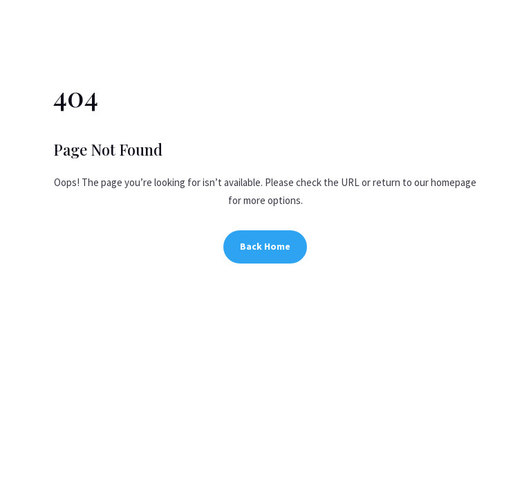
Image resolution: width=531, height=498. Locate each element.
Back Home (265, 246)
